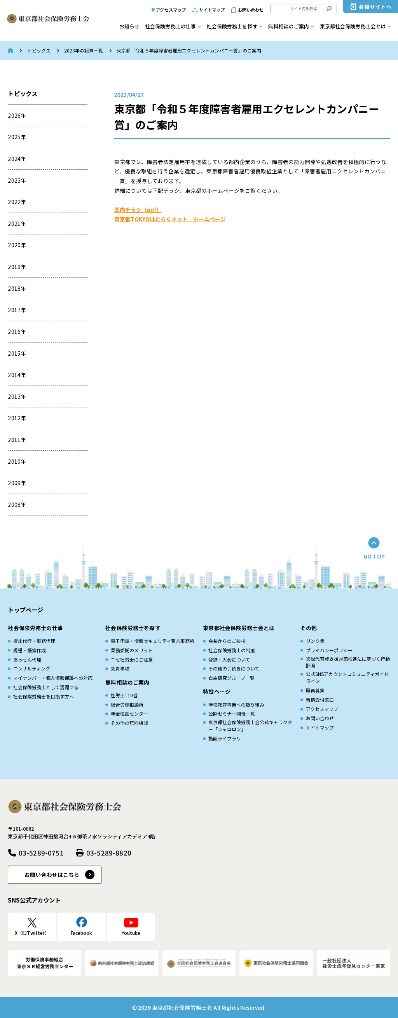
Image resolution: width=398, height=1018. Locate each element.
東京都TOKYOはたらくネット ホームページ (170, 219)
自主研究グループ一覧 (231, 677)
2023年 (17, 180)
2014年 (17, 375)
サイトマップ (212, 10)
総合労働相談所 (127, 704)
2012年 (17, 418)
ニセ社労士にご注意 (132, 659)
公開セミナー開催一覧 (231, 713)
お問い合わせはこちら (51, 874)
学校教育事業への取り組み (236, 704)
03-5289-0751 (41, 852)
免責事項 (120, 668)
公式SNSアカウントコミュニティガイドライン (347, 677)
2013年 (17, 396)
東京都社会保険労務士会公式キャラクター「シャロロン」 (250, 725)
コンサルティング (31, 668)
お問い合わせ (251, 10)
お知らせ (129, 26)
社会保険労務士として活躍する (46, 687)
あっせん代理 (27, 659)
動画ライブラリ (224, 738)
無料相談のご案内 (288, 26)
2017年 (17, 310)
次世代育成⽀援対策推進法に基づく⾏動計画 (348, 662)
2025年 (17, 137)
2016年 (17, 331)
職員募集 (315, 690)
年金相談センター (129, 713)
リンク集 (315, 640)
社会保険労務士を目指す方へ (43, 696)
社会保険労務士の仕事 (170, 26)
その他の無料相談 (129, 722)
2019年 (17, 267)
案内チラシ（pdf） (138, 209)
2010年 (17, 461)
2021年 (17, 223)
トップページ (25, 609)
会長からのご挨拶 (227, 640)
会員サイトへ (375, 6)
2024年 (17, 158)
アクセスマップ (171, 10)
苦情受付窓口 (320, 699)
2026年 (17, 115)
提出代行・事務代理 (34, 640)
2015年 (17, 353)
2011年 (17, 440)
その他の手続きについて (234, 668)
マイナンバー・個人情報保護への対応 (53, 677)
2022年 (17, 202)
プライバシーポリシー (329, 650)
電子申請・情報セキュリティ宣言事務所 (152, 640)
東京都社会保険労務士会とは (353, 26)
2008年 (17, 504)
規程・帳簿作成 (29, 650)
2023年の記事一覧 (83, 50)
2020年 (17, 245)
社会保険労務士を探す (231, 26)
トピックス (39, 50)
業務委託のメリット (132, 650)
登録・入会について (229, 659)
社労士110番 (124, 695)
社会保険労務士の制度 (231, 650)
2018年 (17, 288)
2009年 (17, 483)
